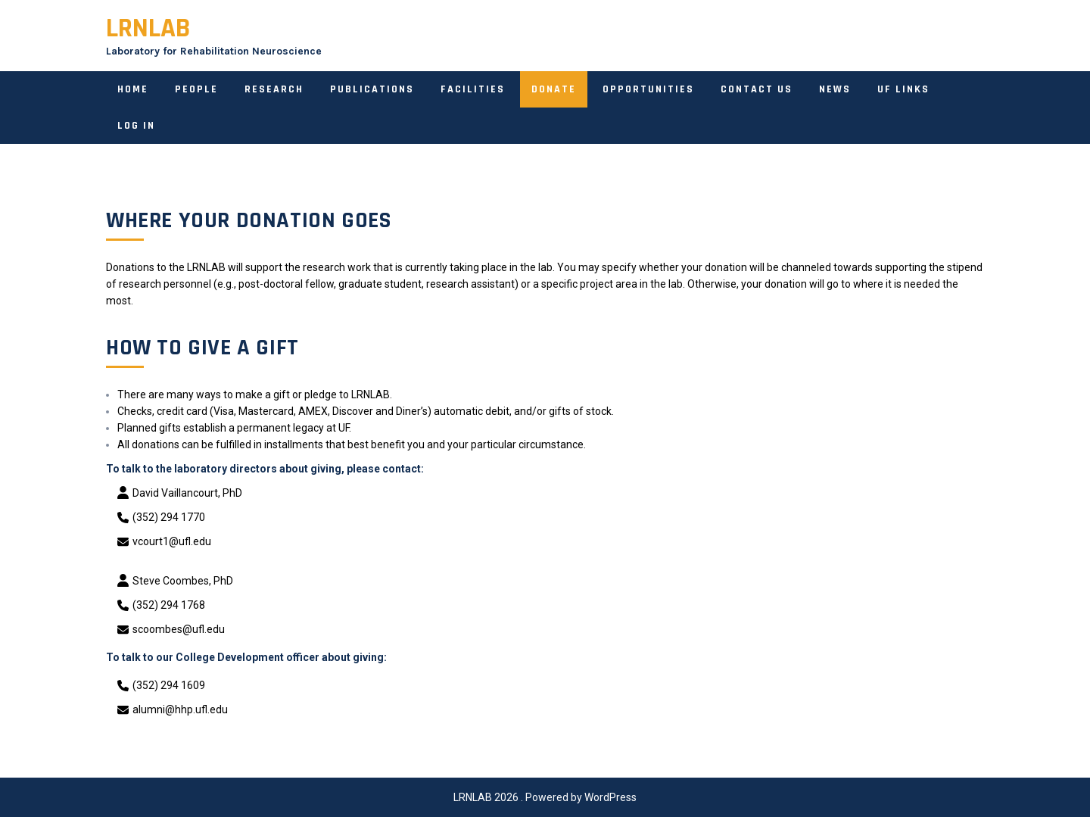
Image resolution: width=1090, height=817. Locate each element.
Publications (372, 89)
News (835, 89)
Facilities (473, 89)
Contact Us (757, 89)
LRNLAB (148, 28)
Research (274, 89)
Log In (136, 126)
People (196, 89)
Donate (553, 89)
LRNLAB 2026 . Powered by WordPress (545, 797)
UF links (903, 89)
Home (132, 89)
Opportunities (648, 89)
